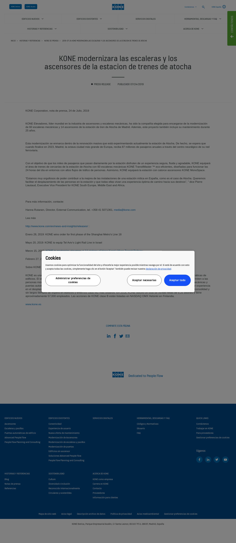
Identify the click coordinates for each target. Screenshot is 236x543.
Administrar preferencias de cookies (73, 280)
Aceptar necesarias (144, 280)
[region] (118, 271)
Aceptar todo (177, 280)
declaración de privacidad (158, 268)
